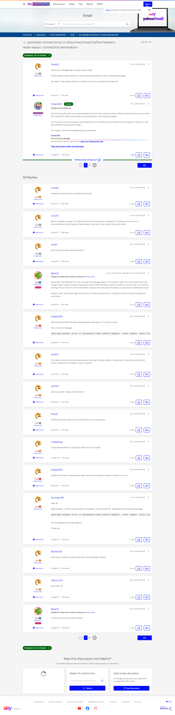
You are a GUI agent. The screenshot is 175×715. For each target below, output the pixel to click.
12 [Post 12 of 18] (55, 539)
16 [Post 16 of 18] (55, 155)
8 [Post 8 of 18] (54, 402)
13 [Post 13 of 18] (55, 568)
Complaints (113, 702)
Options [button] (144, 42)
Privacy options (39, 702)
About (89, 4)
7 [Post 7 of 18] (54, 374)
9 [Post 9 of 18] (54, 430)
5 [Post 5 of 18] (54, 304)
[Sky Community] (39, 4)
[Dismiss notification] (149, 10)
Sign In (148, 4)
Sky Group (137, 702)
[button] (148, 64)
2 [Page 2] (89, 165)
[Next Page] (94, 165)
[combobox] (92, 24)
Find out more (89, 277)
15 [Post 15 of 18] (55, 628)
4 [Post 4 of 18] (54, 261)
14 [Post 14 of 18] (55, 597)
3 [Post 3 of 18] (54, 232)
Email (87, 15)
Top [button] (169, 702)
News (72, 4)
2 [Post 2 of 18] (54, 204)
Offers (100, 4)
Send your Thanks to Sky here (92, 141)
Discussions (59, 4)
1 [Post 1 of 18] (54, 95)
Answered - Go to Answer (37, 55)
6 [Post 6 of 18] (54, 342)
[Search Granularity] (53, 24)
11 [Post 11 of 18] (54, 485)
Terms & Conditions (55, 702)
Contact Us (125, 702)
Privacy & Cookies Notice (75, 702)
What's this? (38, 76)
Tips (80, 4)
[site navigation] (24, 4)
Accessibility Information (96, 702)
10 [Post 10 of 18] (55, 458)
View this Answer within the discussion (67, 146)
